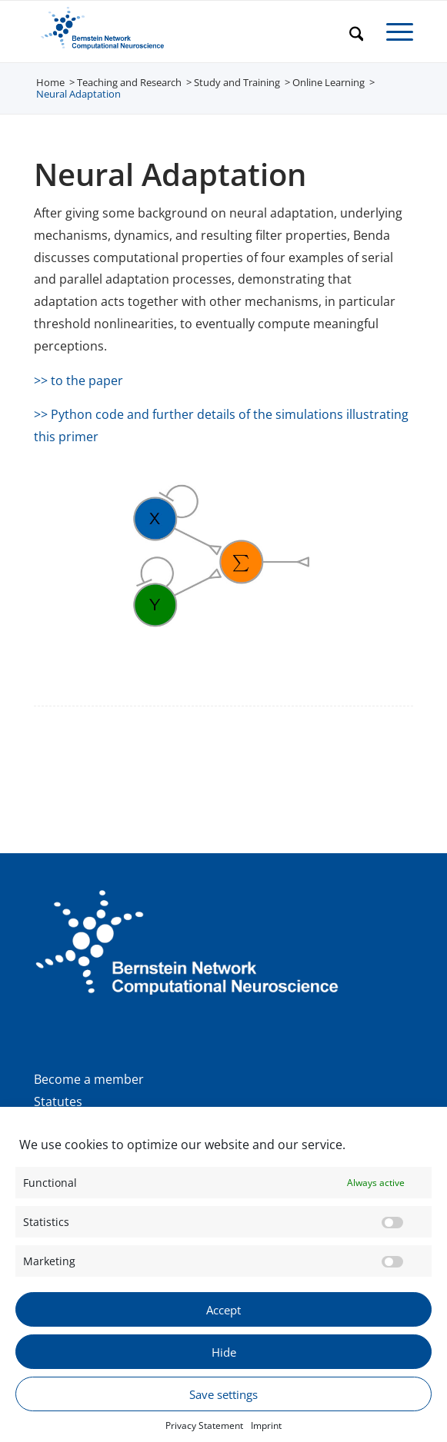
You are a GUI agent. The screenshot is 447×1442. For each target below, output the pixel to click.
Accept (223, 1324)
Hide (224, 1366)
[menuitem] (349, 31)
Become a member (89, 1079)
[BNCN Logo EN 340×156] (186, 31)
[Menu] (392, 31)
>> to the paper (78, 380)
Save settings (223, 1409)
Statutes (58, 1101)
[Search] (349, 31)
